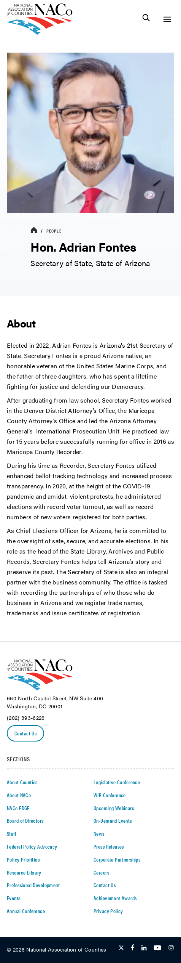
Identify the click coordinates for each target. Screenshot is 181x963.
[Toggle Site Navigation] (167, 19)
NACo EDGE (18, 808)
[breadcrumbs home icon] (33, 230)
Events (14, 898)
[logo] (40, 32)
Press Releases (109, 846)
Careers (101, 872)
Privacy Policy (108, 911)
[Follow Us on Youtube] (157, 948)
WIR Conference (110, 795)
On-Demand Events (113, 820)
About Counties (22, 782)
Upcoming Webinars (114, 808)
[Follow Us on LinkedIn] (144, 948)
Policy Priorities (23, 859)
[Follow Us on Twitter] (121, 948)
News (99, 833)
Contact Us (25, 733)
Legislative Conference (117, 782)
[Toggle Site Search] (146, 19)
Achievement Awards (115, 898)
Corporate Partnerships (117, 859)
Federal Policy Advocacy (32, 846)
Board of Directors (25, 820)
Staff (11, 833)
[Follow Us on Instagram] (171, 948)
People (54, 230)
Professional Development (33, 885)
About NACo (19, 795)
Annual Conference (26, 911)
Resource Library (24, 872)
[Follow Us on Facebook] (132, 948)
